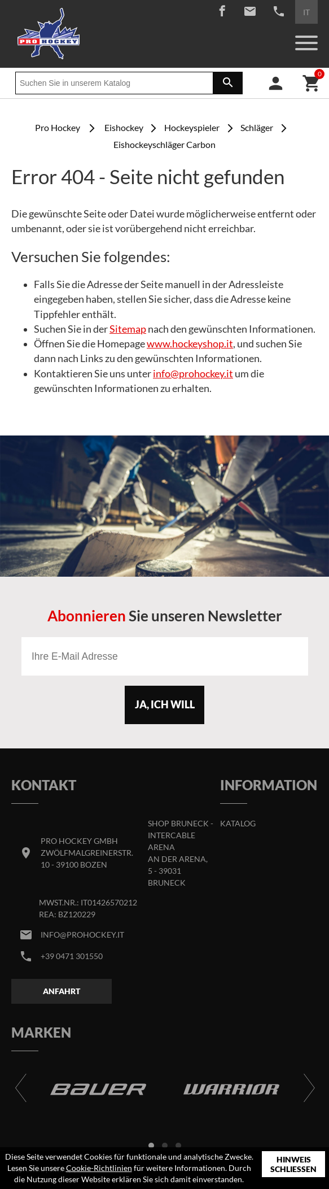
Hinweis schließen (293, 1164)
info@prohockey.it (193, 374)
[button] (151, 1145)
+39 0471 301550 (72, 956)
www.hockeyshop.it (190, 344)
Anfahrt (61, 991)
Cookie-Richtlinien (99, 1168)
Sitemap (127, 329)
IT (306, 12)
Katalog (238, 823)
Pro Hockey (57, 127)
